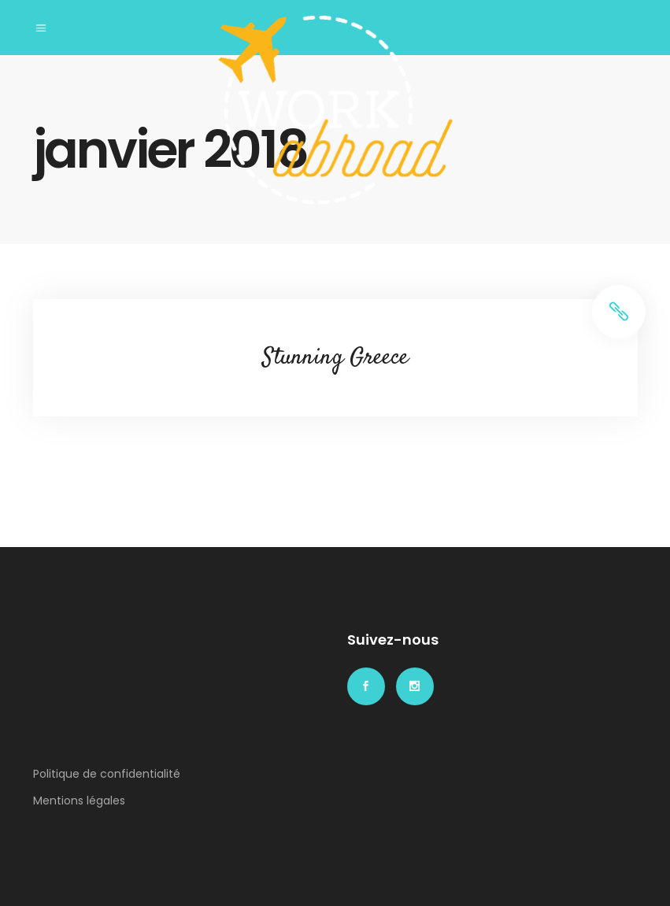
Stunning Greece (335, 358)
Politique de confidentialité (106, 774)
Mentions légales (79, 800)
